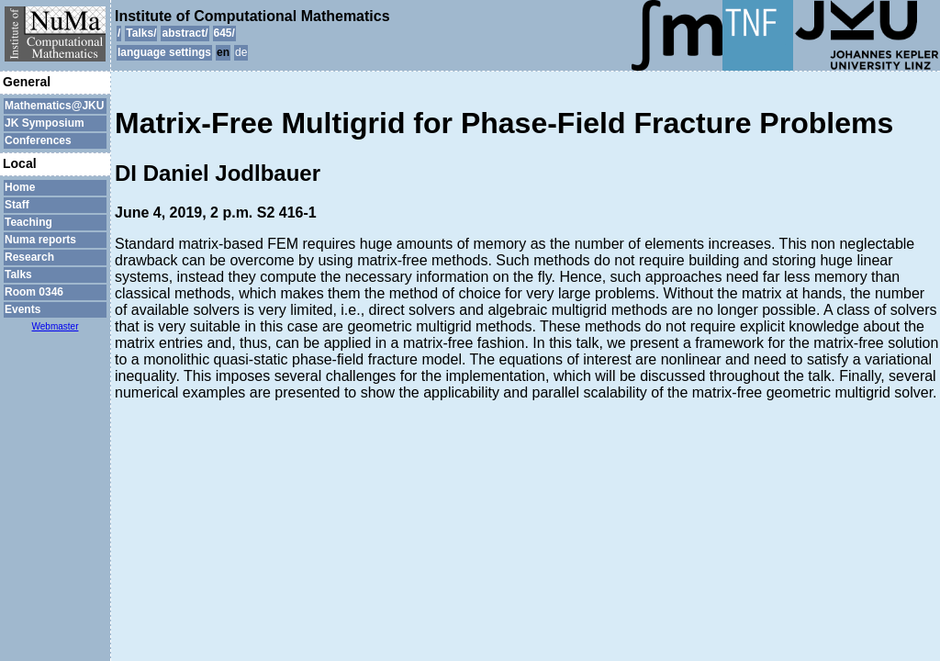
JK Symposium (44, 123)
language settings (164, 52)
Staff (17, 204)
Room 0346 (34, 292)
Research (29, 257)
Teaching (28, 222)
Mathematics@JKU (54, 105)
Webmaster (55, 326)
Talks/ (141, 33)
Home (20, 187)
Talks (18, 274)
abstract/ (184, 33)
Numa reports (40, 239)
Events (22, 309)
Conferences (38, 140)
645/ (224, 33)
